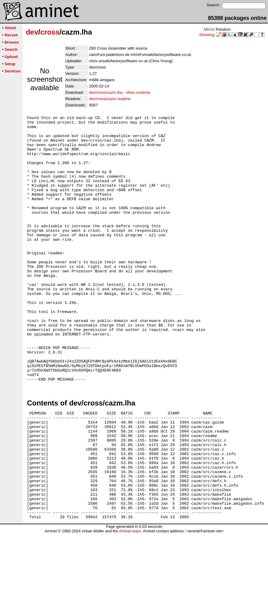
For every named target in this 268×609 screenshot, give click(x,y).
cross (50, 32)
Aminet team (130, 606)
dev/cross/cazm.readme (110, 98)
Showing (206, 34)
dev (32, 32)
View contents (138, 92)
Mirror (209, 29)
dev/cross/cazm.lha (105, 92)
